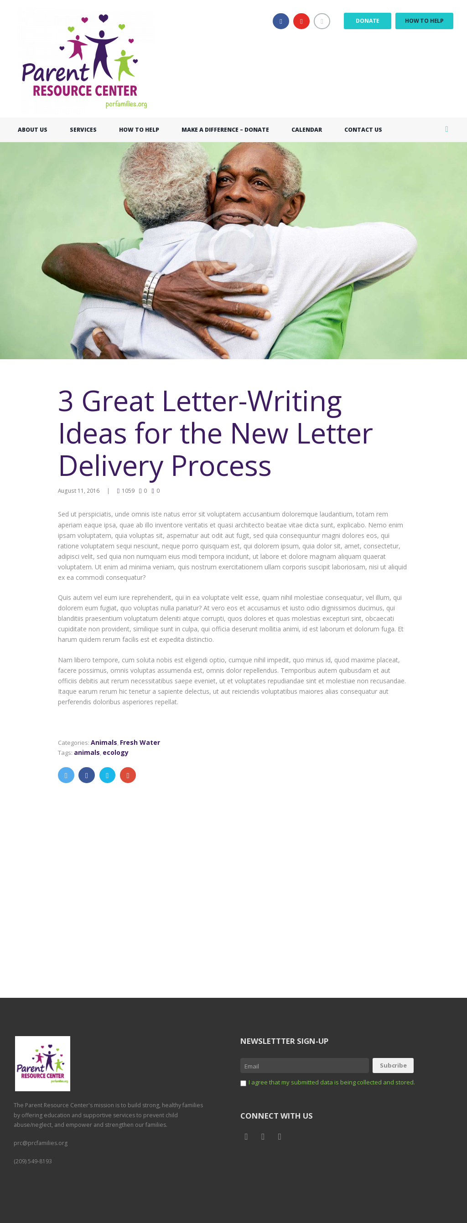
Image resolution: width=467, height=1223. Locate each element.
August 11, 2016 (78, 490)
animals (89, 751)
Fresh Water (143, 742)
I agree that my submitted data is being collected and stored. (338, 1078)
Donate (367, 21)
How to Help (424, 21)
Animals (106, 742)
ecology (118, 751)
